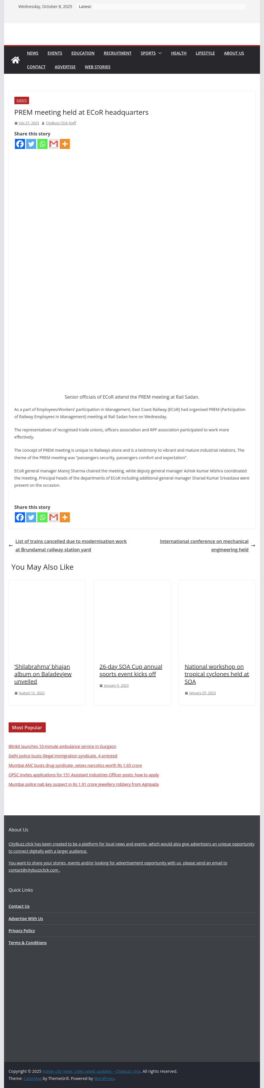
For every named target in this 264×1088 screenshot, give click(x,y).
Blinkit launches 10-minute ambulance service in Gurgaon (62, 746)
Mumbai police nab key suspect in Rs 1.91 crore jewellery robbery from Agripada (84, 784)
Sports (148, 53)
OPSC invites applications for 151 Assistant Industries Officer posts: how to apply (84, 774)
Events (55, 53)
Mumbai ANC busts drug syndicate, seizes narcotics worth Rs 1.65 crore (75, 765)
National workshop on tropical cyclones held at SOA (217, 674)
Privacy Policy (22, 930)
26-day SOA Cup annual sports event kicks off (130, 670)
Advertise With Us (26, 918)
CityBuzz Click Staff (61, 123)
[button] (159, 53)
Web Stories (97, 66)
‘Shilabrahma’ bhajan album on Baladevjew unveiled (43, 674)
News (32, 53)
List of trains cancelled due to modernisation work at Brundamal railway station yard (68, 545)
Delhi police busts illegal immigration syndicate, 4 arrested (63, 756)
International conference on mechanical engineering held (207, 545)
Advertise (65, 66)
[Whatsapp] (42, 144)
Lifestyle (205, 53)
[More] (65, 144)
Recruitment (118, 53)
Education (83, 53)
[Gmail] (54, 144)
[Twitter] (31, 144)
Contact (36, 66)
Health (179, 53)
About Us (234, 53)
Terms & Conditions (28, 942)
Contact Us (19, 906)
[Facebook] (20, 144)
